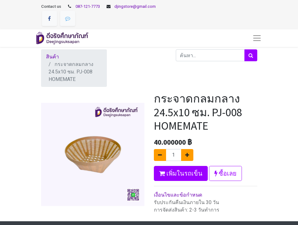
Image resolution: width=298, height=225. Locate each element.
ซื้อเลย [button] (225, 173)
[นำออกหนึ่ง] (160, 155)
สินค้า (52, 57)
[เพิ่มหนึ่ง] (187, 155)
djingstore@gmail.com (135, 6)
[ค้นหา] (250, 55)
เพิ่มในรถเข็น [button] (180, 173)
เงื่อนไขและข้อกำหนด (178, 195)
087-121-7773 (88, 6)
